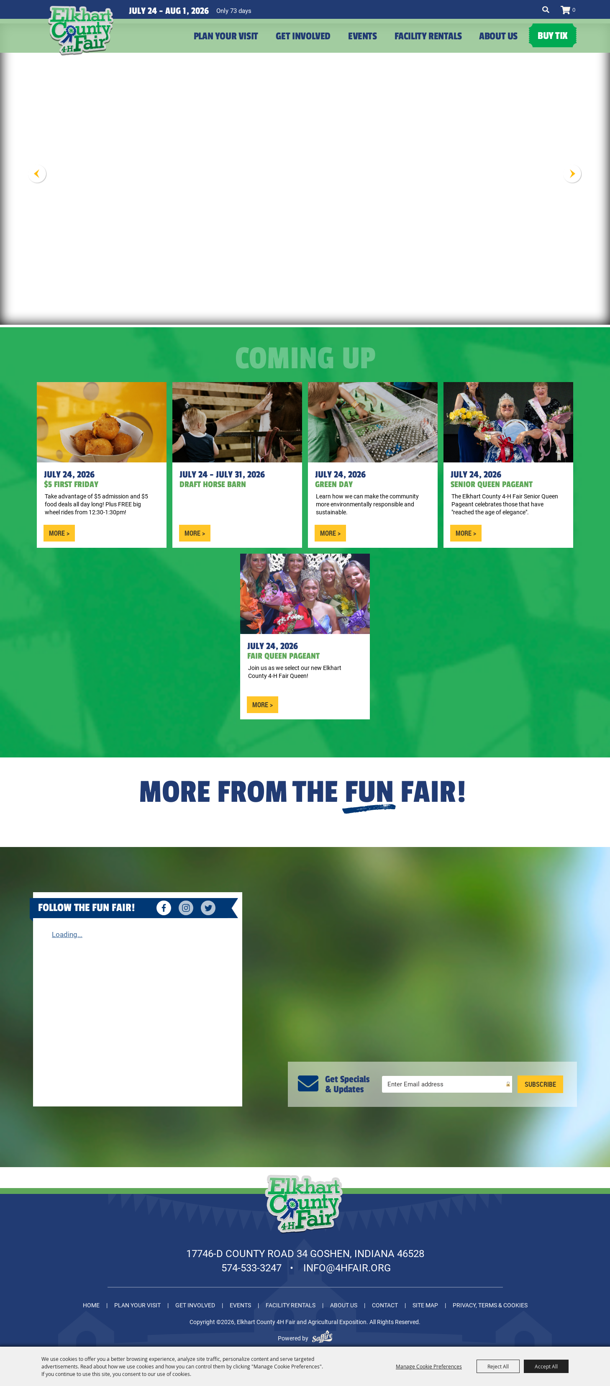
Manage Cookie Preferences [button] (429, 1366)
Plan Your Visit (226, 36)
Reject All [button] (498, 1366)
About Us (498, 36)
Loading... (67, 930)
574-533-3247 (251, 1263)
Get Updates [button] (540, 1079)
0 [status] (573, 9)
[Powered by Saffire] (322, 1333)
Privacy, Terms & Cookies (490, 1300)
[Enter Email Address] (447, 1079)
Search (545, 9)
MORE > (59, 528)
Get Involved (303, 36)
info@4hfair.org (347, 1263)
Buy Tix (553, 36)
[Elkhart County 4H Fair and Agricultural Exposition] (100, 46)
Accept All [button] (546, 1366)
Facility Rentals (428, 36)
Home (91, 1300)
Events (362, 36)
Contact (385, 1300)
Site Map (425, 1300)
